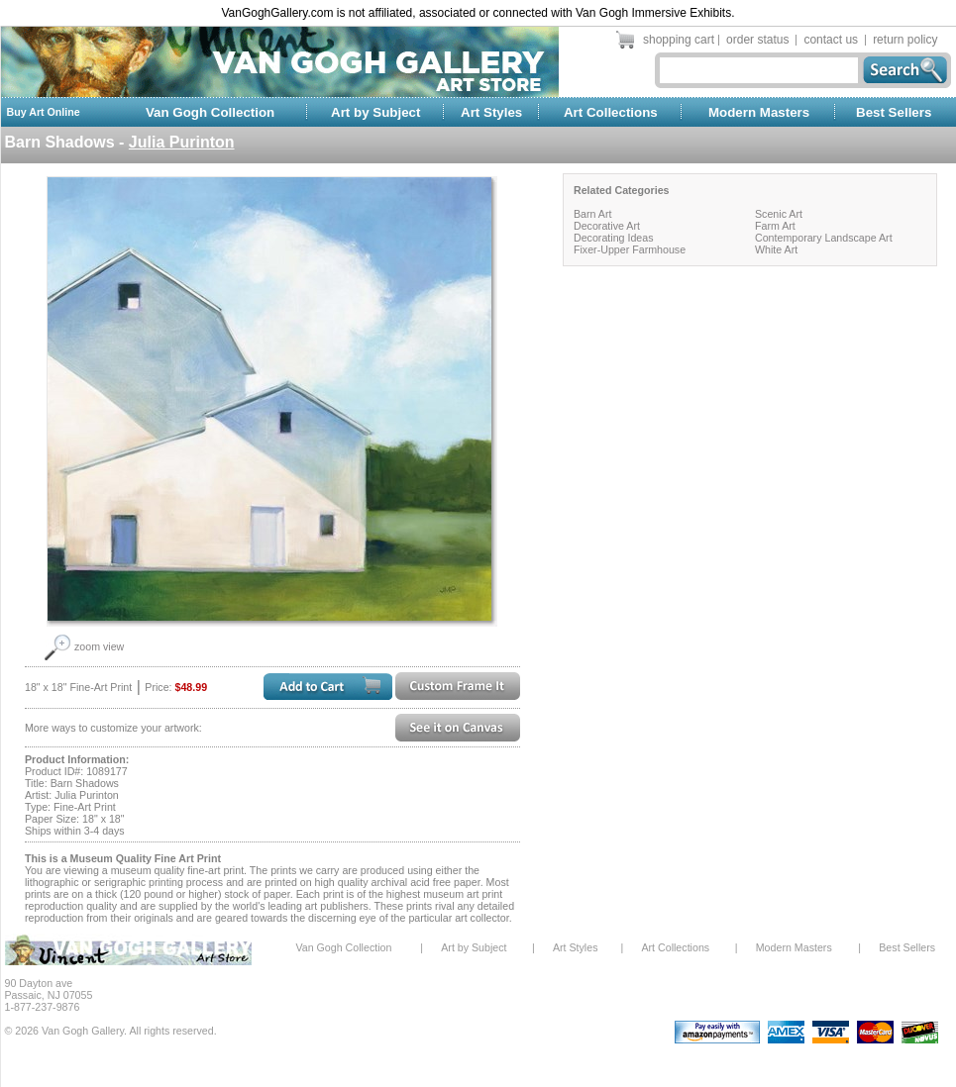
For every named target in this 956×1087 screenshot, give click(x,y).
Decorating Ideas (614, 238)
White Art (776, 249)
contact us (830, 40)
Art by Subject (375, 112)
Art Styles (491, 112)
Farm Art (775, 226)
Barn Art (593, 214)
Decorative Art (607, 226)
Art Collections (611, 112)
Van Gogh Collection (210, 112)
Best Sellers (893, 112)
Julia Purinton (182, 142)
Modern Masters (758, 112)
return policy (905, 40)
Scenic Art (778, 214)
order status (757, 40)
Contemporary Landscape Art (824, 238)
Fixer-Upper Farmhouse (630, 249)
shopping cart (678, 40)
